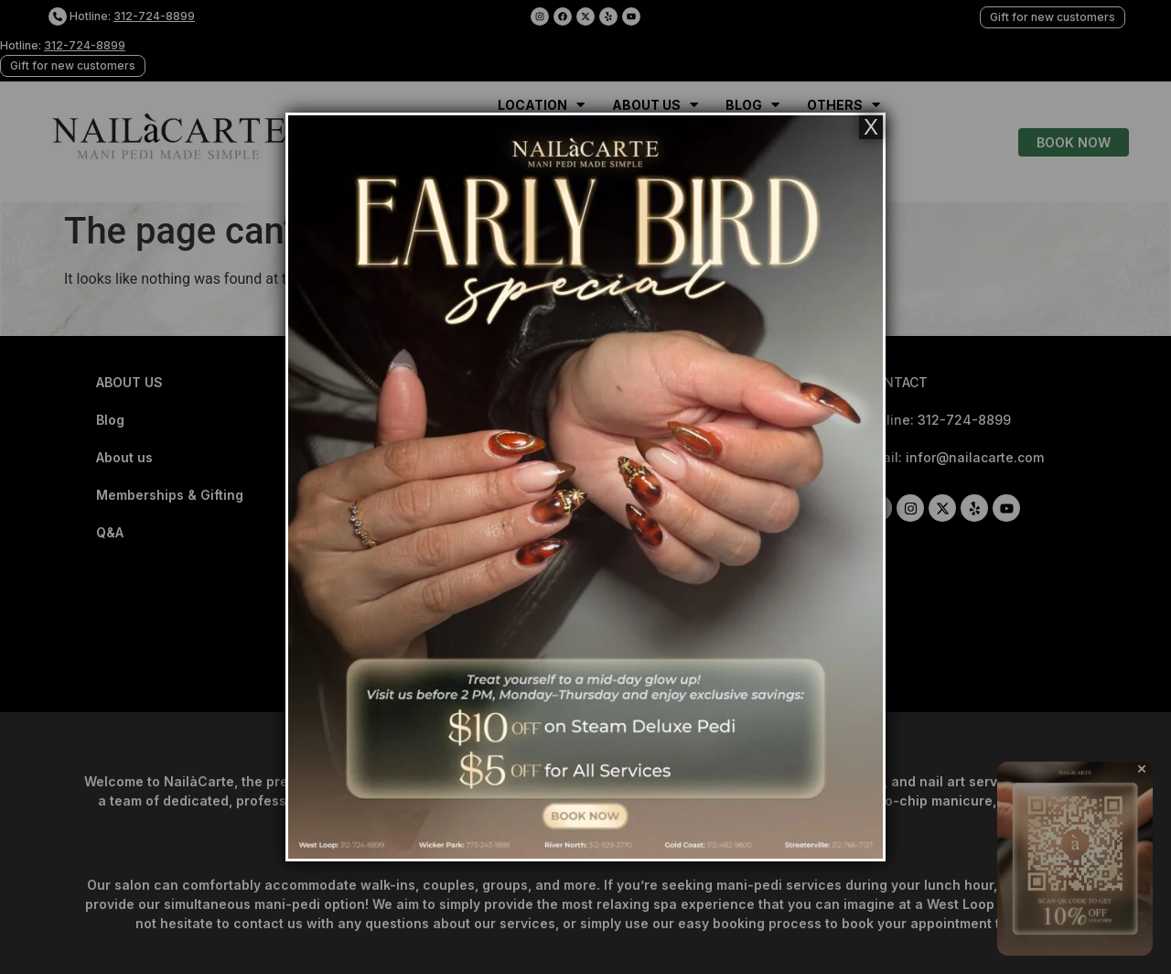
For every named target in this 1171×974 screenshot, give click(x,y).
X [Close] (871, 127)
